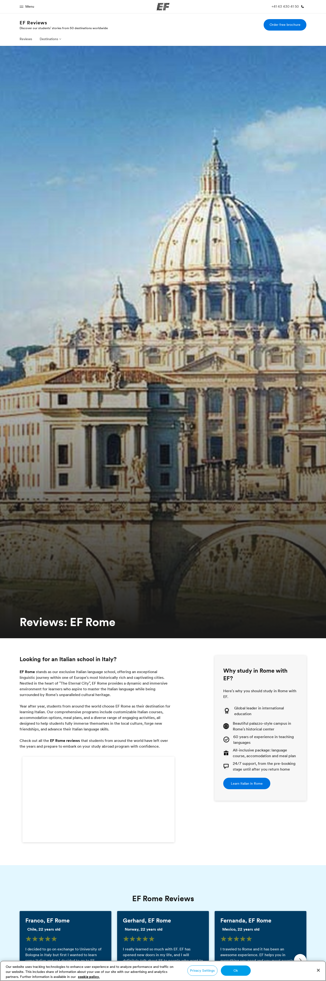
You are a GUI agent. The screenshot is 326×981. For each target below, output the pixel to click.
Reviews (26, 39)
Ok (236, 970)
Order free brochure (285, 24)
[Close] (318, 970)
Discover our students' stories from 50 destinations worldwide (64, 28)
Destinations (49, 39)
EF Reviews (33, 23)
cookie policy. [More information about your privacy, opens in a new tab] (89, 976)
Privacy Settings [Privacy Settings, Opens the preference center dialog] (202, 970)
